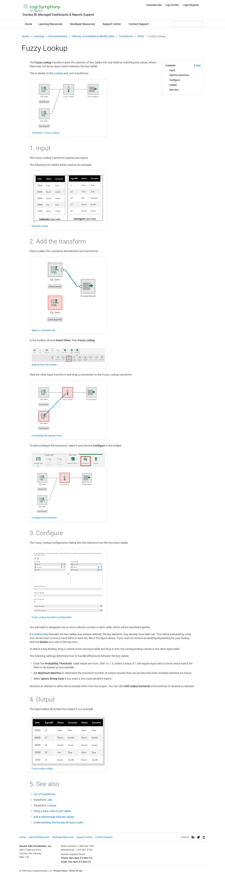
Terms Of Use (75, 871)
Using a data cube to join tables (52, 811)
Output (173, 84)
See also (174, 89)
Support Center (112, 24)
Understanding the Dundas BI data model (58, 822)
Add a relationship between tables (53, 816)
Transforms (126, 36)
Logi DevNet (172, 4)
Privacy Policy (60, 871)
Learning (38, 36)
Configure (174, 80)
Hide (197, 65)
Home (28, 24)
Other (140, 36)
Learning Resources (50, 24)
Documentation (58, 36)
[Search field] (187, 24)
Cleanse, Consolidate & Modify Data (93, 36)
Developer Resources (82, 24)
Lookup (58, 73)
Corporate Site (154, 4)
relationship (41, 634)
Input (172, 70)
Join (71, 73)
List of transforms (44, 794)
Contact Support (139, 24)
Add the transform (179, 75)
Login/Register (191, 4)
